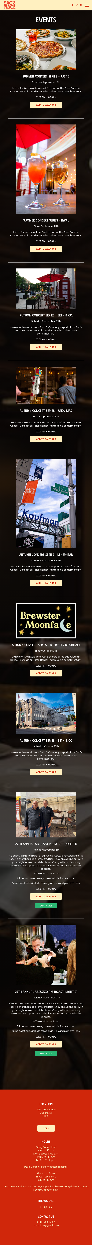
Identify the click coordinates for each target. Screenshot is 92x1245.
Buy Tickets (46, 905)
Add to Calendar (46, 104)
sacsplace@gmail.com (46, 1225)
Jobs (46, 1128)
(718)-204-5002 (46, 1222)
